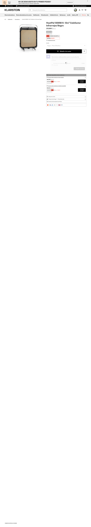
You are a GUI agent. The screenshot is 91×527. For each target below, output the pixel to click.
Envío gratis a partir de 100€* (24, 5)
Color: (47, 43)
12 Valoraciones (49, 33)
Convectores (17, 19)
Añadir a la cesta (64, 51)
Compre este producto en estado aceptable (57, 85)
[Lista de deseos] (82, 10)
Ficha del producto (49, 30)
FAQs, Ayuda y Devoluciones (80, 5)
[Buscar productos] (48, 10)
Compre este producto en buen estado (56, 77)
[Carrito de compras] (85, 10)
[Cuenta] (79, 10)
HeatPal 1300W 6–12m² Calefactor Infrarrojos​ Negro (32, 19)
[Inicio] (6, 19)
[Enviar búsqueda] (30, 10)
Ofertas (84, 15)
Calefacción (10, 19)
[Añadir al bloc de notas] (84, 51)
